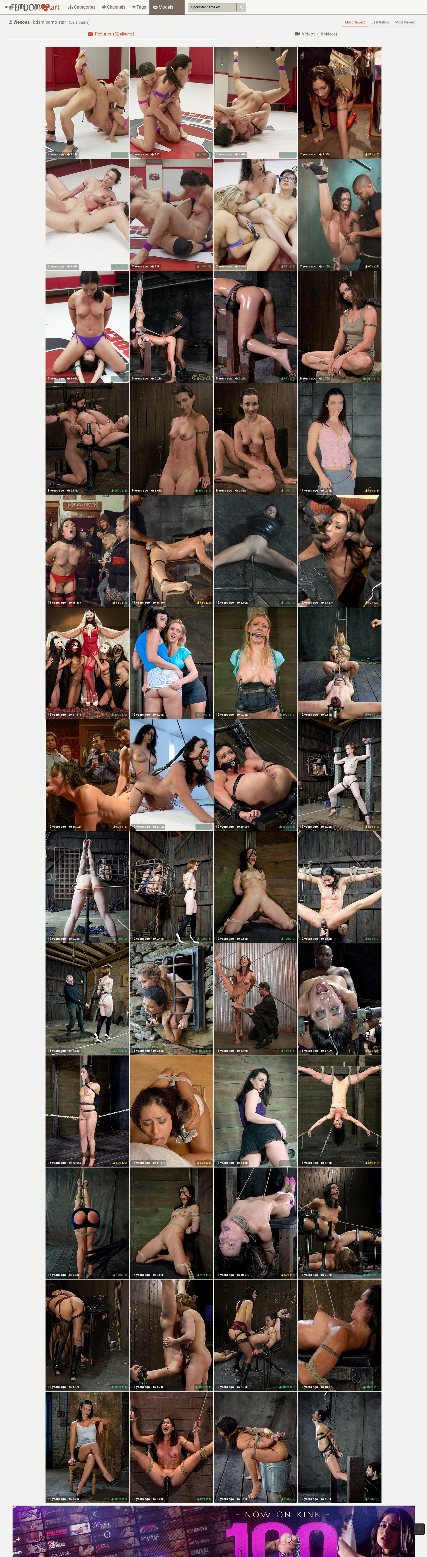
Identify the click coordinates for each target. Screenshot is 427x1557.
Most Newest (355, 22)
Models (163, 7)
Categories (82, 7)
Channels (113, 7)
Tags (139, 7)
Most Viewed (405, 22)
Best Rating (379, 22)
